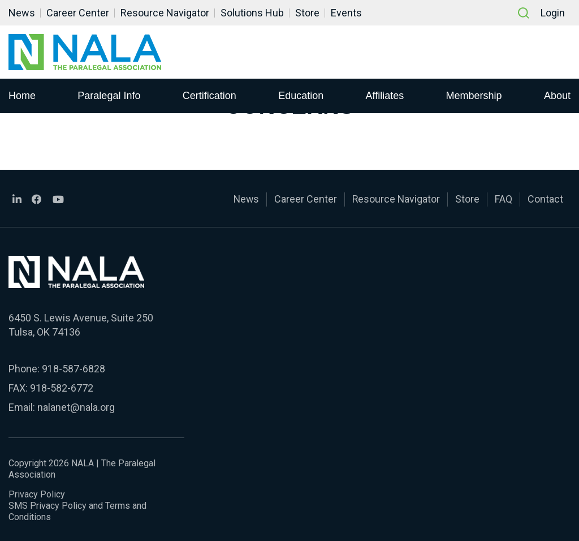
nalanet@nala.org (75, 406)
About (557, 95)
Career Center (77, 13)
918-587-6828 (73, 367)
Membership (474, 95)
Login (553, 13)
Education (300, 95)
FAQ (503, 199)
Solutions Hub (252, 13)
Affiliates (385, 95)
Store (307, 13)
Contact (545, 199)
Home (22, 95)
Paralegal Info (108, 95)
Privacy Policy (36, 492)
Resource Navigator (164, 13)
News (21, 13)
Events (346, 13)
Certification (209, 95)
